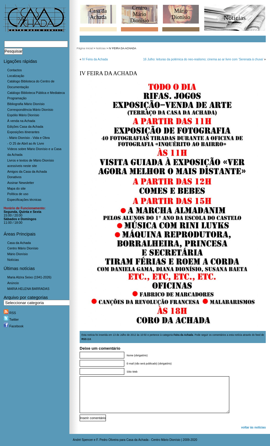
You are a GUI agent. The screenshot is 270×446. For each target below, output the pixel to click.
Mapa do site (16, 188)
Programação (17, 98)
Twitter (11, 319)
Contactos (14, 70)
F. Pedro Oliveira (107, 439)
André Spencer (83, 439)
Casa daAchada (98, 14)
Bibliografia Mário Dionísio (26, 104)
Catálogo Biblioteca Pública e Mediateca (36, 93)
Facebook (14, 326)
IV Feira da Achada (95, 59)
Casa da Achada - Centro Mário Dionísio (153, 439)
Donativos (14, 177)
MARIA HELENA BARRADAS (28, 288)
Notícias (13, 260)
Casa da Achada (19, 243)
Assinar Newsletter (20, 182)
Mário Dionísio (17, 254)
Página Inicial (85, 48)
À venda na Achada (21, 121)
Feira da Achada (183, 334)
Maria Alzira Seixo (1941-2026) (29, 277)
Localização (15, 76)
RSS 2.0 (86, 339)
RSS (10, 313)
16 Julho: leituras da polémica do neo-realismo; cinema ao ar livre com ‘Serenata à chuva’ (203, 59)
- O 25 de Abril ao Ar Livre (25, 143)
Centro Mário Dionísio (22, 248)
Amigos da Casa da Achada (27, 171)
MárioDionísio (180, 14)
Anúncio (13, 283)
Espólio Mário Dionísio (23, 115)
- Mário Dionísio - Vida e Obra (28, 138)
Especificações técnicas (24, 199)
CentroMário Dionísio (139, 14)
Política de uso (17, 194)
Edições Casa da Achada (25, 126)
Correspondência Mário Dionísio (30, 109)
